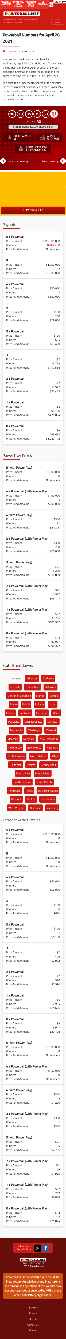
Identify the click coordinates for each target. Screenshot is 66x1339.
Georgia (54, 696)
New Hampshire (49, 739)
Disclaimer (33, 1307)
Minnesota (16, 730)
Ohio (55, 756)
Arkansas (31, 678)
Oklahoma (16, 765)
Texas (29, 791)
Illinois (26, 704)
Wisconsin (35, 808)
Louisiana (41, 713)
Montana (12, 739)
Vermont (16, 799)
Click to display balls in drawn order (33, 126)
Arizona (16, 678)
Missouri (51, 730)
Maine (56, 713)
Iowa (52, 704)
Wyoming (52, 808)
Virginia (31, 799)
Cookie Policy (33, 1319)
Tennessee (14, 791)
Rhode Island (42, 773)
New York (52, 747)
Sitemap (33, 1330)
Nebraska (28, 739)
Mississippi (34, 730)
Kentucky (25, 713)
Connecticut (32, 687)
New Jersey (15, 747)
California (48, 678)
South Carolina (22, 782)
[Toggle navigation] (57, 21)
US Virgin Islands (48, 791)
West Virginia (16, 808)
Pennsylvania (49, 765)
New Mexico (34, 747)
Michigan (52, 721)
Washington (48, 799)
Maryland (13, 721)
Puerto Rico (23, 773)
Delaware (50, 687)
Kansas (10, 713)
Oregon (31, 765)
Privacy (33, 1313)
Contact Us (33, 1324)
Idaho (13, 704)
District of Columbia (19, 696)
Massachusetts (33, 721)
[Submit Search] (50, 4)
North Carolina (16, 756)
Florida (40, 696)
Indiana (39, 704)
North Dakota (38, 756)
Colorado (15, 687)
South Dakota (44, 782)
